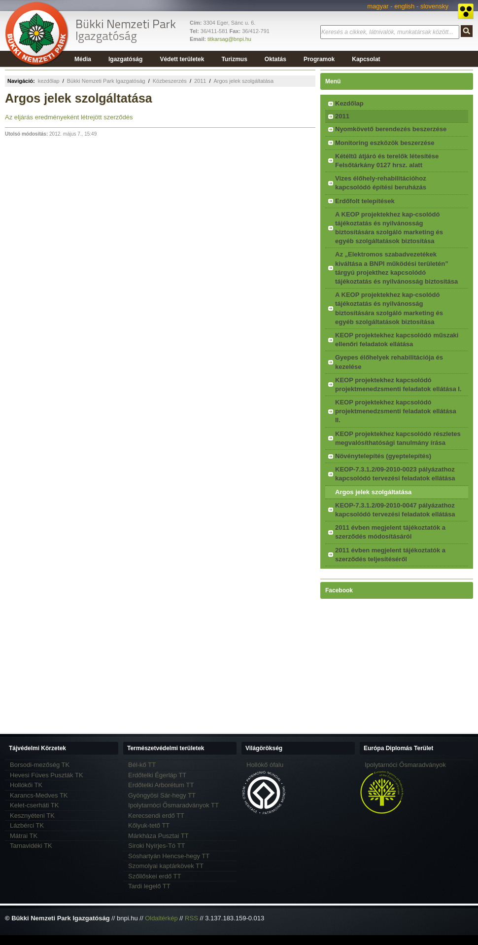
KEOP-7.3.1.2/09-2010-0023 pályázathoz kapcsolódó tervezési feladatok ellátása (395, 474)
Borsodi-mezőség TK (39, 764)
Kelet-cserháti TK (34, 805)
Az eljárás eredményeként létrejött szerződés (69, 117)
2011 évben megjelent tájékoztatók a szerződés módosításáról (390, 532)
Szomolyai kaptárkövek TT (166, 866)
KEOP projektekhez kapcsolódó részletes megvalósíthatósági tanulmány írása (398, 438)
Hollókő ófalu (264, 764)
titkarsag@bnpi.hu (229, 39)
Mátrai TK (23, 835)
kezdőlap (49, 81)
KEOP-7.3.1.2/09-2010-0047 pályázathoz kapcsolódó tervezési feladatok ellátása (395, 510)
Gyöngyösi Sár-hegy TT (162, 795)
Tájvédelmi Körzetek (37, 748)
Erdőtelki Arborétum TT (161, 785)
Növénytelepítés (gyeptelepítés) (383, 456)
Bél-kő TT (142, 764)
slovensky (434, 6)
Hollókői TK (26, 785)
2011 (200, 81)
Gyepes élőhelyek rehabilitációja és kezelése (389, 362)
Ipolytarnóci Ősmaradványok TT (173, 805)
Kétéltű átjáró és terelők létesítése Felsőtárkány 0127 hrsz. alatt (387, 160)
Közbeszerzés (170, 81)
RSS (191, 918)
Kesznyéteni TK (32, 815)
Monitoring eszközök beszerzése (385, 142)
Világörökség (263, 748)
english (404, 6)
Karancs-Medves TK (39, 795)
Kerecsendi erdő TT (156, 815)
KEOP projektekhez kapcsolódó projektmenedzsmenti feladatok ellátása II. (395, 411)
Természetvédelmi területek (166, 748)
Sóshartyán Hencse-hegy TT (168, 856)
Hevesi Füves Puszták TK (46, 775)
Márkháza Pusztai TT (158, 835)
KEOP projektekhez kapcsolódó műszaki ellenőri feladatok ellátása (396, 339)
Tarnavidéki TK (31, 845)
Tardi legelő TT (149, 886)
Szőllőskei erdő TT (154, 876)
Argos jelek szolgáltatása (243, 81)
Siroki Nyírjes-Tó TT (156, 845)
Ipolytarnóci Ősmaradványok (405, 764)
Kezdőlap (349, 103)
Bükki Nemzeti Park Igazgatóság (106, 81)
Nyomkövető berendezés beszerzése (390, 129)
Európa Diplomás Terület (398, 748)
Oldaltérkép (161, 918)
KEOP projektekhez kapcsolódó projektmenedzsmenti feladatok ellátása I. (398, 384)
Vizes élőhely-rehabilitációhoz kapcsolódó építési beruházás (380, 183)
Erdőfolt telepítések (365, 201)
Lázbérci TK (27, 825)
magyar (377, 6)
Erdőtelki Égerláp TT (157, 775)
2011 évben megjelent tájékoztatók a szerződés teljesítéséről (390, 554)
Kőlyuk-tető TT (149, 825)
